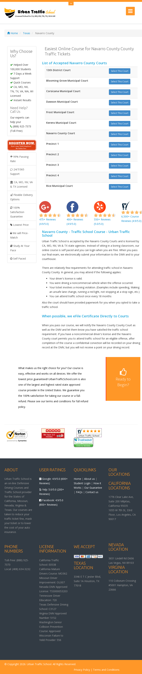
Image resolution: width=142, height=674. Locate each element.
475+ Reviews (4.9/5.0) (50, 215)
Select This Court (119, 71)
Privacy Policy (82, 669)
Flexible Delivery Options (21, 197)
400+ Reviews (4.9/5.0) (77, 215)
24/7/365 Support (17, 172)
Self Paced (18, 258)
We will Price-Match (19, 235)
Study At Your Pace (20, 248)
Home (12, 33)
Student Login (82, 483)
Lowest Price (19, 225)
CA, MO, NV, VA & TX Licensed (21, 184)
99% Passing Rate (19, 159)
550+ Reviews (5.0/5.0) (105, 215)
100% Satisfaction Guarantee (17, 212)
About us (89, 479)
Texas (26, 33)
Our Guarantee (93, 487)
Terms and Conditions (106, 669)
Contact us (91, 492)
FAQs (79, 492)
